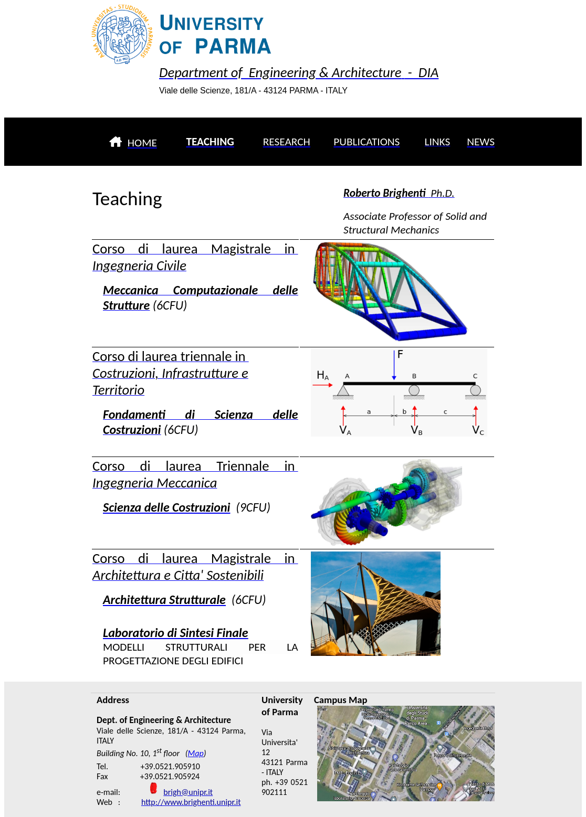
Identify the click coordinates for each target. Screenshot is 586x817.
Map (196, 753)
